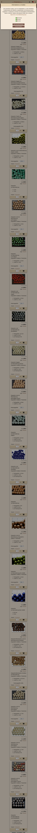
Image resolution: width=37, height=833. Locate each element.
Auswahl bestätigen (18, 26)
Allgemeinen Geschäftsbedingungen (18, 14)
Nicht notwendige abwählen (18, 24)
